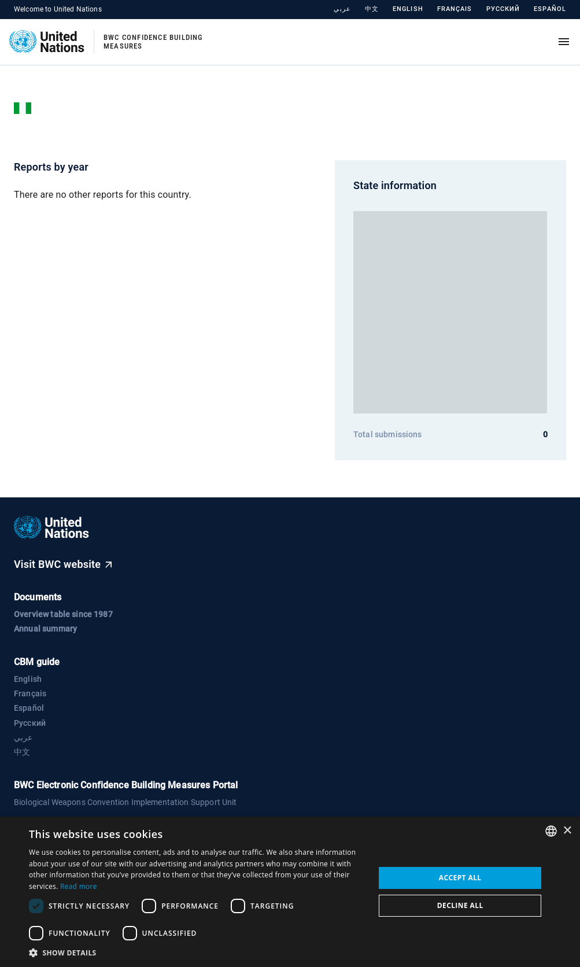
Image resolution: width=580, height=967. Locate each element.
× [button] (567, 830)
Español (550, 9)
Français (454, 9)
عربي (342, 9)
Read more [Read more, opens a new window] (78, 886)
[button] (196, 952)
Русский (503, 9)
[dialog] (290, 892)
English (408, 9)
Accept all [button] (460, 878)
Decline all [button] (460, 905)
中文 (372, 9)
